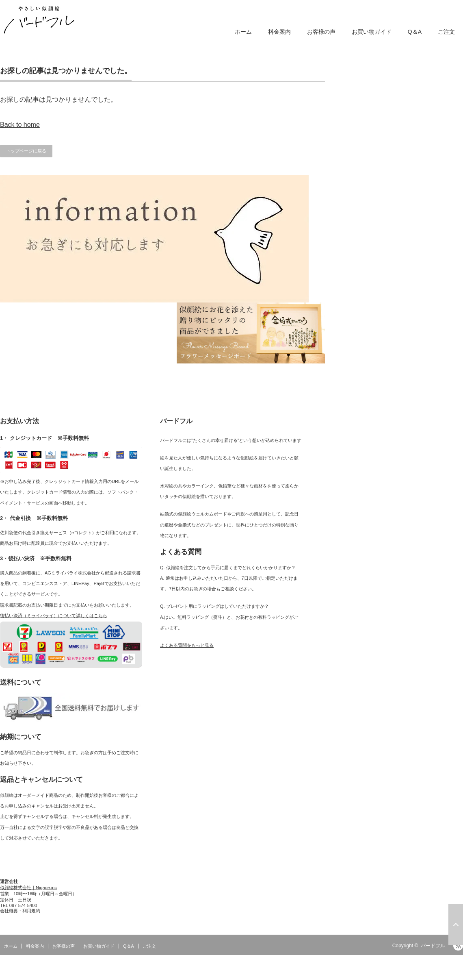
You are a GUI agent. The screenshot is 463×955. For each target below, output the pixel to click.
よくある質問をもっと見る (187, 645)
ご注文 (446, 31)
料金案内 (279, 31)
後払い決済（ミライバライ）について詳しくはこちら (53, 615)
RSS (458, 946)
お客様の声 (321, 31)
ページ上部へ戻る (455, 924)
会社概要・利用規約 (20, 910)
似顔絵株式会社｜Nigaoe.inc (28, 887)
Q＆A (415, 31)
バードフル (433, 945)
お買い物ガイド (372, 31)
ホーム (243, 31)
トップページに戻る (26, 150)
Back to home (20, 124)
